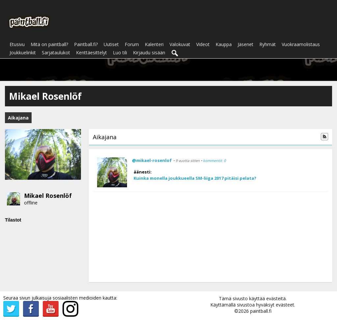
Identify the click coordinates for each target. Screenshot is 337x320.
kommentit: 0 (214, 160)
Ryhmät (267, 44)
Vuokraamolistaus (301, 44)
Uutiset (111, 44)
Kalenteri (154, 44)
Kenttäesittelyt (91, 52)
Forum (132, 44)
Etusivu (17, 44)
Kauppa (224, 44)
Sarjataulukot (56, 52)
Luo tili (120, 52)
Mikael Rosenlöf (48, 196)
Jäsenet (245, 44)
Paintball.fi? (86, 44)
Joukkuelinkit (23, 52)
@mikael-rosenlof (152, 160)
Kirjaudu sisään (149, 52)
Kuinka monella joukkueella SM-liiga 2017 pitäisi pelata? (195, 178)
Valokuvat (179, 44)
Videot (203, 44)
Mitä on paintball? (49, 44)
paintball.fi (261, 311)
